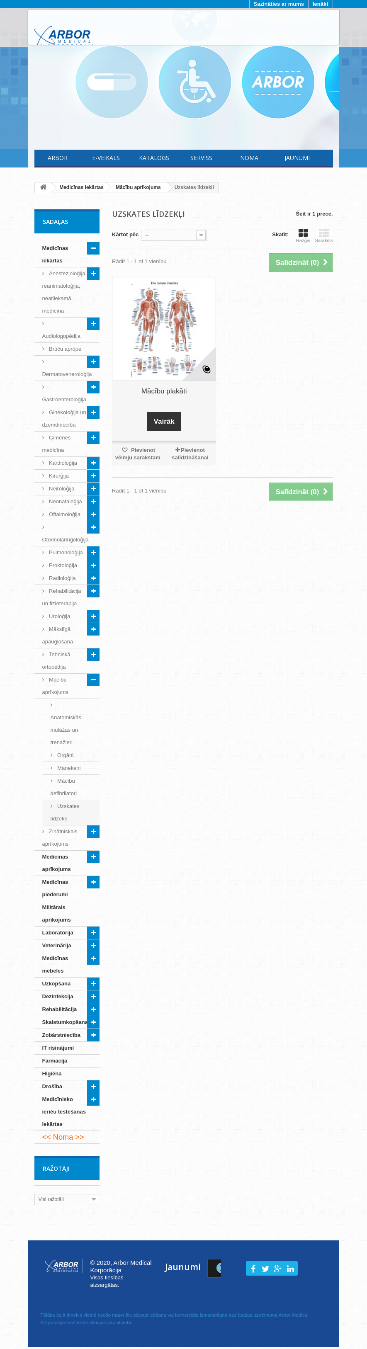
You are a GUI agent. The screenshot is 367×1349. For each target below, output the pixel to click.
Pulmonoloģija (65, 552)
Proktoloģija (63, 565)
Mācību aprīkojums (55, 686)
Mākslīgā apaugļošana (57, 635)
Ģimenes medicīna (56, 443)
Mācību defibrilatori (64, 787)
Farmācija (55, 1061)
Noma (249, 158)
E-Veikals (106, 158)
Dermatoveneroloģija (67, 374)
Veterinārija (56, 945)
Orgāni (65, 755)
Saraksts (324, 235)
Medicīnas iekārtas (55, 254)
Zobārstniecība (61, 1035)
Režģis (303, 235)
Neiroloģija (61, 488)
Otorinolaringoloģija (65, 539)
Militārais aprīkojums (56, 913)
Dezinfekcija (57, 996)
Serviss (201, 158)
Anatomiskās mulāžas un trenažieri (66, 729)
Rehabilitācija (59, 1009)
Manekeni (68, 768)
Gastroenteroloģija (64, 399)
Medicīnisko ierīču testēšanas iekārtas (64, 1111)
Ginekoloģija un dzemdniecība (64, 418)
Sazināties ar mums (279, 4)
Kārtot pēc (125, 234)
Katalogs (154, 158)
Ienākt (320, 4)
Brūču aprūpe (65, 349)
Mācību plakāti (164, 391)
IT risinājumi (58, 1048)
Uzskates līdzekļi (65, 812)
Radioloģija (62, 578)
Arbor (58, 158)
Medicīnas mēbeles (55, 964)
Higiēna (52, 1073)
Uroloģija (59, 616)
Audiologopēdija (61, 336)
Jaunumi (297, 158)
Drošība (52, 1086)
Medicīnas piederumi (55, 888)
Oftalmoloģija (64, 514)
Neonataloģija (65, 501)
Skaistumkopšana (65, 1022)
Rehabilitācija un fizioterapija (61, 597)
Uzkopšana (56, 983)
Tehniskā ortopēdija (56, 660)
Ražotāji (56, 1168)
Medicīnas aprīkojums (56, 863)
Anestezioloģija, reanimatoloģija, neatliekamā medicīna (64, 292)
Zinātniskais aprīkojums (60, 837)
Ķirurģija (58, 476)
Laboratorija (57, 932)
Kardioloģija (63, 463)
